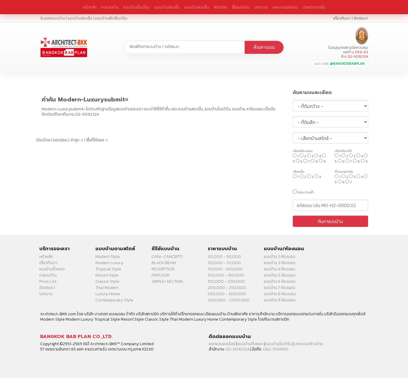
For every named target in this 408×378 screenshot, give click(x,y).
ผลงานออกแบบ (285, 7)
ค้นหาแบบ (264, 47)
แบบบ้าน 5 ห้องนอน (279, 275)
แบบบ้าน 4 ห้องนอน (279, 269)
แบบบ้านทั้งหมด (52, 269)
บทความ (261, 7)
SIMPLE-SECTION (167, 281)
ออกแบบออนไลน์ (222, 344)
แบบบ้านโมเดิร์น (279, 344)
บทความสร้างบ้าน (309, 344)
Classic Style (107, 281)
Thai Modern (107, 288)
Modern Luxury (109, 263)
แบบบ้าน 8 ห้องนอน (280, 294)
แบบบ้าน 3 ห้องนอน (279, 263)
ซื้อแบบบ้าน (241, 7)
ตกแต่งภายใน (314, 7)
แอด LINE (339, 63)
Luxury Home (107, 294)
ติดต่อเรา (361, 18)
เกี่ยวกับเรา (342, 18)
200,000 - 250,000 (227, 288)
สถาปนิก (220, 7)
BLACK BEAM (164, 263)
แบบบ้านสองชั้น (167, 7)
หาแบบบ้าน (110, 7)
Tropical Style (108, 269)
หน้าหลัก (90, 7)
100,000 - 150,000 (226, 275)
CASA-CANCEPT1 (167, 256)
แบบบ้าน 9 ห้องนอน (279, 300)
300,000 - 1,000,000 (229, 300)
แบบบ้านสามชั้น (196, 7)
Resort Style (106, 275)
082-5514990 (275, 349)
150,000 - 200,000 (226, 281)
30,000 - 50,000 (224, 256)
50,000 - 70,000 (224, 263)
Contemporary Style (114, 300)
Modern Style (107, 256)
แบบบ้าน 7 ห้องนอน (279, 288)
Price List (47, 281)
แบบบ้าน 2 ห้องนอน (279, 256)
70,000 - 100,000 (225, 269)
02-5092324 (237, 349)
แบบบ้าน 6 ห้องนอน (279, 281)
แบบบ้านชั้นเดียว (136, 7)
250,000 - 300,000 (227, 294)
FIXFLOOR (161, 275)
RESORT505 (163, 269)
